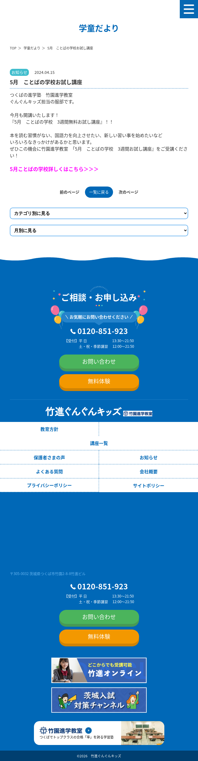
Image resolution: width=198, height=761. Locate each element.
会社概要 (149, 471)
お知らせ (149, 457)
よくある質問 (49, 471)
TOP (13, 48)
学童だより (32, 48)
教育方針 (49, 429)
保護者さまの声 (49, 457)
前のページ (69, 192)
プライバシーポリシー (49, 485)
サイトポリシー (148, 485)
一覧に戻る (99, 192)
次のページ (128, 192)
